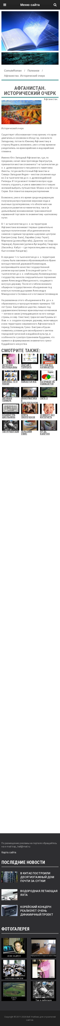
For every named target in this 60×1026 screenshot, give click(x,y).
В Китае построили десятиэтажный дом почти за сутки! (37, 877)
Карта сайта (8, 852)
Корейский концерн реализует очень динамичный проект (36, 910)
